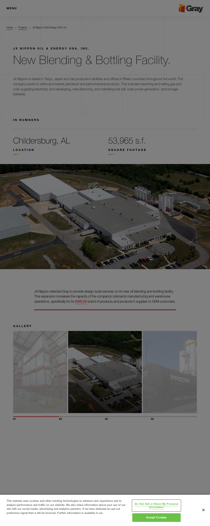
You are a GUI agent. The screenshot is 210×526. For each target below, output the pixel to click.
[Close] (203, 510)
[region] (105, 510)
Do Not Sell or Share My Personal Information (156, 505)
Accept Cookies (156, 517)
